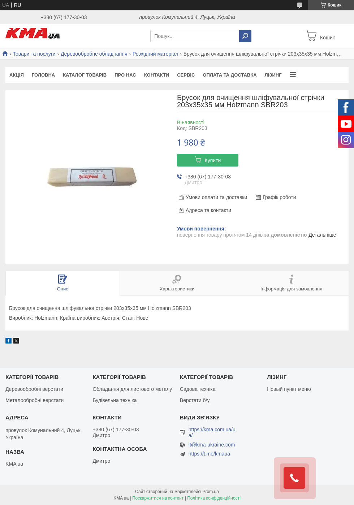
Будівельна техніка (114, 400)
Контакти (156, 75)
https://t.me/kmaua (209, 454)
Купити (213, 160)
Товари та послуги (34, 54)
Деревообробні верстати (34, 389)
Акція (16, 75)
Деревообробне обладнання (94, 54)
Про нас (125, 75)
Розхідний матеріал (155, 54)
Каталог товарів (85, 75)
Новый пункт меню (289, 389)
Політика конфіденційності (214, 498)
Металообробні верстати (34, 400)
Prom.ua (211, 491)
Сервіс (186, 75)
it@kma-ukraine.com (212, 445)
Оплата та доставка (229, 75)
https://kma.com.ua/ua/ (212, 432)
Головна (43, 75)
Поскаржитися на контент (158, 498)
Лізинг (273, 75)
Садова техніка (198, 389)
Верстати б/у (195, 400)
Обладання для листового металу (132, 389)
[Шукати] (245, 36)
